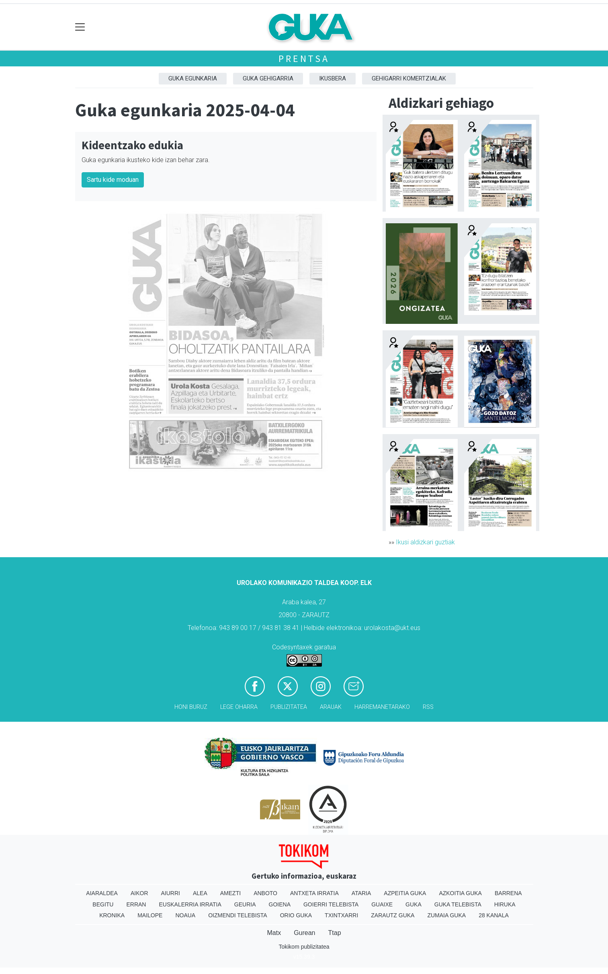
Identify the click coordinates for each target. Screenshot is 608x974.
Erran (136, 904)
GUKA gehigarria (268, 78)
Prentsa (304, 58)
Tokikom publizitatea (303, 946)
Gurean (304, 932)
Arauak (331, 707)
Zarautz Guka (392, 915)
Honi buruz (190, 707)
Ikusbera (332, 78)
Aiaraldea (102, 893)
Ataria (361, 893)
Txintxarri (341, 915)
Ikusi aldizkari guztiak (425, 542)
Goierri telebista (330, 904)
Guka (413, 904)
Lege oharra (239, 707)
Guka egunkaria (192, 78)
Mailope (149, 915)
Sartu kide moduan (113, 179)
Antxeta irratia (314, 893)
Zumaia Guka (446, 915)
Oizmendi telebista (237, 915)
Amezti (230, 893)
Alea (200, 893)
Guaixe (382, 904)
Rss (428, 707)
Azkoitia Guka (460, 893)
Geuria (245, 904)
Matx (274, 932)
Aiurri (170, 893)
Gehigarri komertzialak (409, 78)
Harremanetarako (382, 707)
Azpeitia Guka (405, 893)
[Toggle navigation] (80, 27)
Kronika (112, 915)
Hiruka (505, 904)
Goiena (280, 904)
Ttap (334, 932)
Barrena (508, 893)
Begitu (102, 904)
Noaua (185, 915)
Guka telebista (457, 904)
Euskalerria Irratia (190, 904)
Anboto (265, 893)
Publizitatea (288, 707)
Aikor (139, 893)
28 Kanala (494, 915)
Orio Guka (296, 915)
